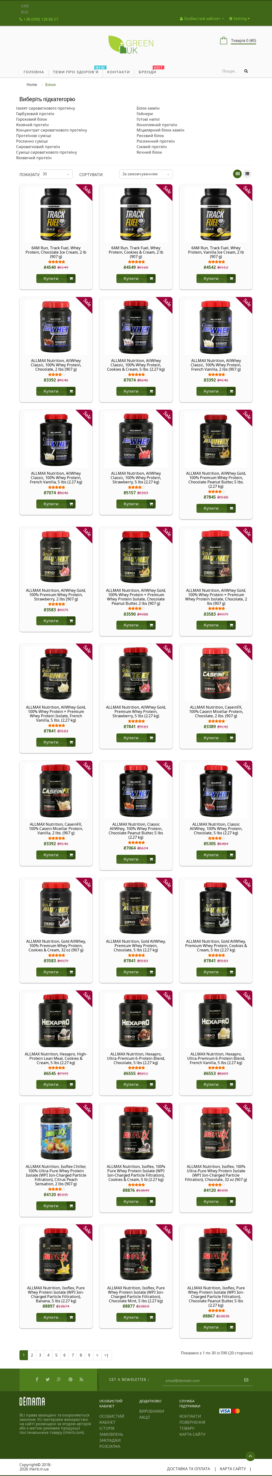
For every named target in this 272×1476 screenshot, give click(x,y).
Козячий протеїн (32, 124)
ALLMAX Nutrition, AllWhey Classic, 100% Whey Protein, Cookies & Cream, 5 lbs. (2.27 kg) (136, 364)
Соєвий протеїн (152, 146)
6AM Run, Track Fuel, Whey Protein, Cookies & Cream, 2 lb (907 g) (136, 252)
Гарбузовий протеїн (35, 113)
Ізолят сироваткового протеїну (45, 108)
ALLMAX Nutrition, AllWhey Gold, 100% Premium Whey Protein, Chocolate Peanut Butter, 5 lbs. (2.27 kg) (216, 479)
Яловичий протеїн (34, 157)
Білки (50, 84)
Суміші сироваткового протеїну (46, 152)
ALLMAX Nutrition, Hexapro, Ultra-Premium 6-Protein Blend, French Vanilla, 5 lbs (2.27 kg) (216, 1058)
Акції (144, 1417)
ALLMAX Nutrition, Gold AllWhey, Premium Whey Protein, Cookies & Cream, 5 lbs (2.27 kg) (216, 945)
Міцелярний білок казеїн (160, 130)
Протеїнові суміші (33, 135)
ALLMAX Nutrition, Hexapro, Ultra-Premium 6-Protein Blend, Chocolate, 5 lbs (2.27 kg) (136, 1058)
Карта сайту (192, 1434)
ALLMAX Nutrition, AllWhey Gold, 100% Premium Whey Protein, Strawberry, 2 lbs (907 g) (56, 594)
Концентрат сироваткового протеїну (51, 130)
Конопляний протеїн (157, 124)
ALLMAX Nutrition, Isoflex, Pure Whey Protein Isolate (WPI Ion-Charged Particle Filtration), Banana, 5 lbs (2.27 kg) (56, 1294)
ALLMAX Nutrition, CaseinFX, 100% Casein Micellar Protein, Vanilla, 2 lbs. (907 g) (56, 828)
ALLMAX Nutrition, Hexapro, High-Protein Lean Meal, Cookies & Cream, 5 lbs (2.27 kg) (56, 1058)
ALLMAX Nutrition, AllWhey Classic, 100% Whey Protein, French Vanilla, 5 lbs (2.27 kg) (56, 477)
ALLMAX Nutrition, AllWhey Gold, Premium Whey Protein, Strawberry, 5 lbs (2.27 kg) (136, 711)
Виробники (151, 1411)
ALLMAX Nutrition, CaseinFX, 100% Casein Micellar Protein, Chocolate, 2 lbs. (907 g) (216, 711)
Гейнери (145, 113)
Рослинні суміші (32, 141)
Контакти (190, 1416)
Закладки (110, 1440)
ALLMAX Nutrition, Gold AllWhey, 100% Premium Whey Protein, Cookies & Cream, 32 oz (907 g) (56, 945)
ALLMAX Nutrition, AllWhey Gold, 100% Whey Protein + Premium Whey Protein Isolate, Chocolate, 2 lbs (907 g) (216, 597)
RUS (24, 12)
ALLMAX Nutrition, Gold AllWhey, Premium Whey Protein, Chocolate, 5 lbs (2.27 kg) (136, 945)
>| (106, 1355)
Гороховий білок (31, 119)
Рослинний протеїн (156, 141)
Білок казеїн (148, 108)
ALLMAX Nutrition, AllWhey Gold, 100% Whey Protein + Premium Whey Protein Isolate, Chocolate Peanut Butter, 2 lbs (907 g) (136, 597)
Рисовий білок (150, 135)
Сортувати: (91, 174)
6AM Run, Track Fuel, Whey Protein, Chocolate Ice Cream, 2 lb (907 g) (55, 252)
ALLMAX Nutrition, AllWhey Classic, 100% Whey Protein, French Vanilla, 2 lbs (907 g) (216, 364)
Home (31, 84)
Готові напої (148, 119)
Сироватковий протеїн (38, 146)
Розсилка (109, 1446)
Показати (26, 174)
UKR (25, 6)
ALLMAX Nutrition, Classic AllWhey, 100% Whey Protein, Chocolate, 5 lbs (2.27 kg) (216, 828)
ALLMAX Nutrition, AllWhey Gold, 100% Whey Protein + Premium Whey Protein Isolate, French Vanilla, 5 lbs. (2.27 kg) (56, 713)
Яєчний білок (149, 152)
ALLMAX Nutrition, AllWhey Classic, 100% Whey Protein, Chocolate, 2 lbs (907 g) (56, 364)
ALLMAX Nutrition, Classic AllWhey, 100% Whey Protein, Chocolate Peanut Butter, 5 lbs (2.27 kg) (136, 830)
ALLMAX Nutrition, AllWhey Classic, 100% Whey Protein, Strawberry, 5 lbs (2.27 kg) (136, 477)
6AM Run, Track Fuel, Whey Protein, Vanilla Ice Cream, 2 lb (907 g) (216, 252)
